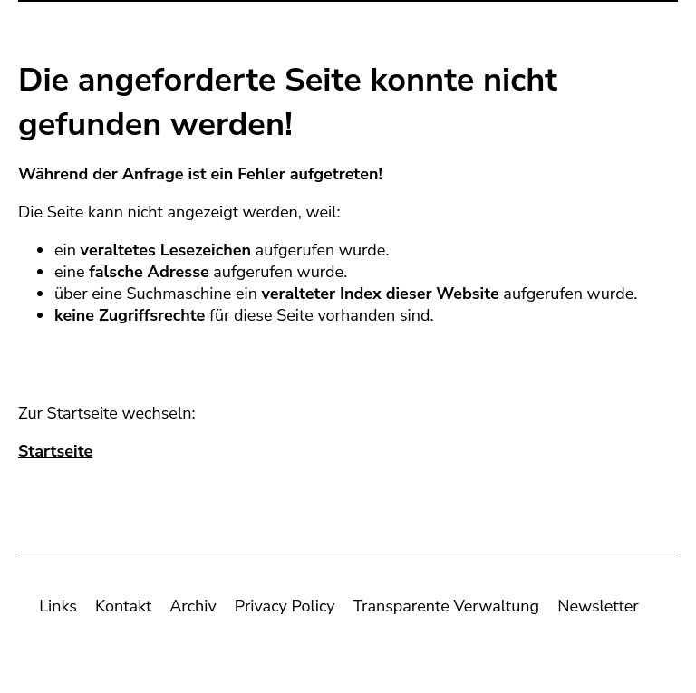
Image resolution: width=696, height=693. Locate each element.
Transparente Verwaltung (446, 610)
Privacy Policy (285, 610)
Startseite (55, 455)
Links (58, 610)
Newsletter (598, 610)
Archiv (192, 610)
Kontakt (123, 610)
